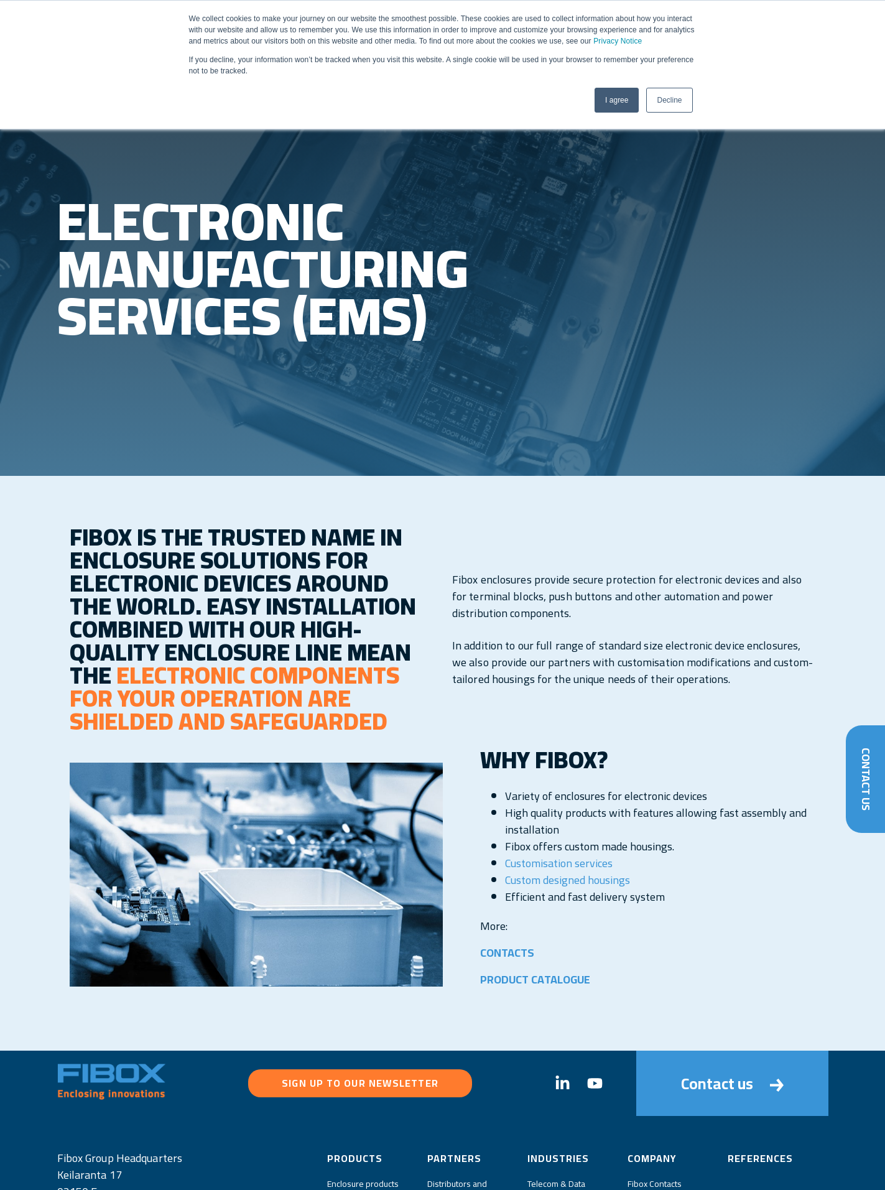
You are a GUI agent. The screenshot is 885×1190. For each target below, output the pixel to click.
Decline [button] (669, 100)
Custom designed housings (567, 880)
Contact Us (865, 779)
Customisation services (559, 863)
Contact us (732, 1083)
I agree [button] (616, 100)
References (760, 1158)
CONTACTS (507, 952)
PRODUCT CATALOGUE (535, 979)
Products (354, 1158)
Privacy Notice (617, 41)
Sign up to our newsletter (360, 1083)
